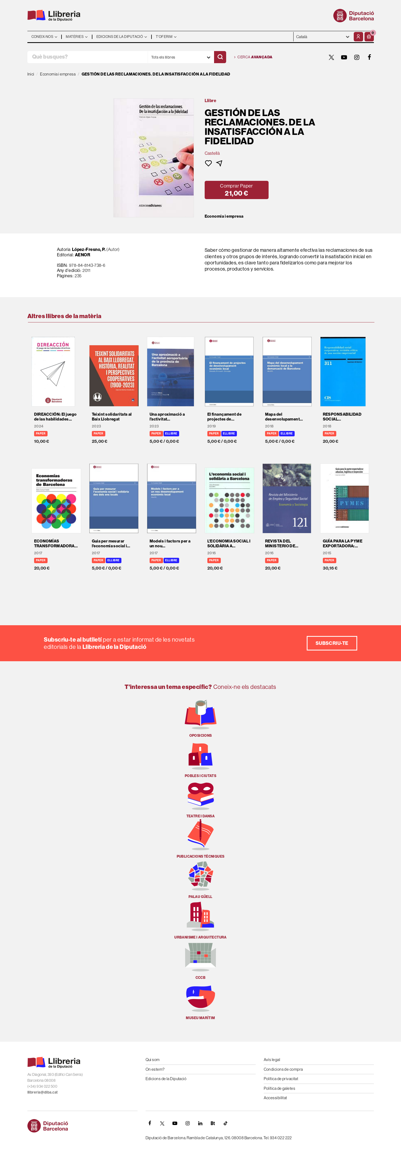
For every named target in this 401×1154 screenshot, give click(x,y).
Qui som (153, 1059)
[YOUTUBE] (344, 57)
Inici (30, 74)
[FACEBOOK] (369, 57)
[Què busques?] (87, 57)
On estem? (155, 1069)
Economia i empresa (224, 216)
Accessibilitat (275, 1097)
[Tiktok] (225, 1123)
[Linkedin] (200, 1123)
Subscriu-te (332, 643)
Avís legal (272, 1059)
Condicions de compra (283, 1069)
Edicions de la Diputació (166, 1078)
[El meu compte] (358, 36)
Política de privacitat (281, 1078)
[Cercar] (220, 57)
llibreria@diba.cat (42, 1092)
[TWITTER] (331, 57)
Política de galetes (279, 1088)
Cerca (253, 57)
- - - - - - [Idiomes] (323, 36)
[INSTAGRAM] (357, 57)
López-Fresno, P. (89, 249)
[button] (369, 36)
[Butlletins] (213, 1123)
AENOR (82, 254)
